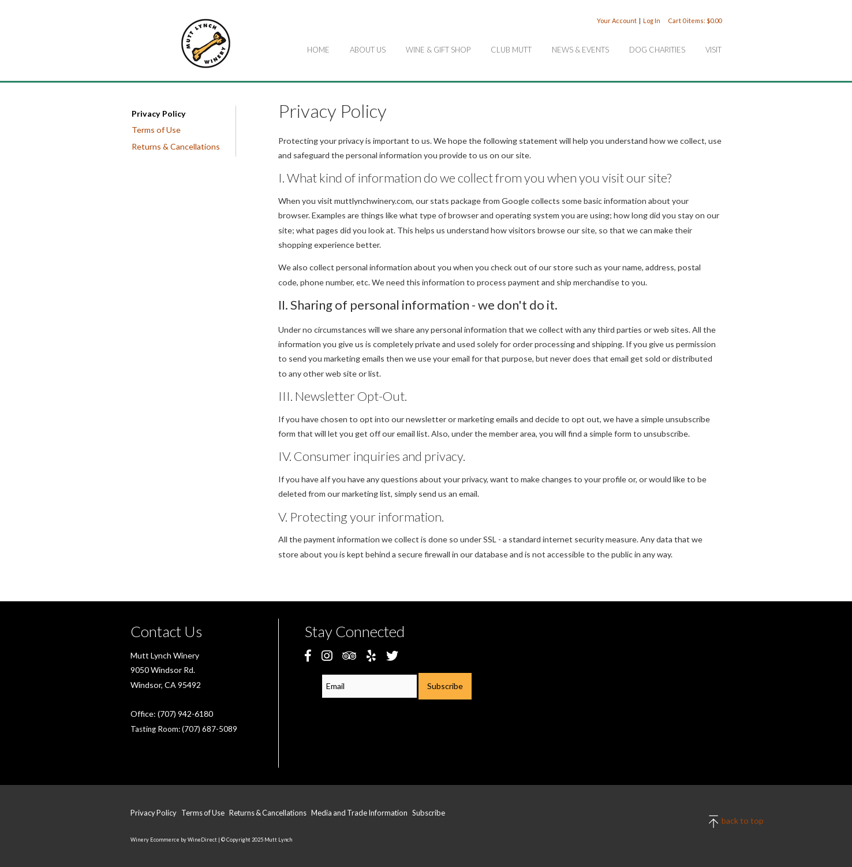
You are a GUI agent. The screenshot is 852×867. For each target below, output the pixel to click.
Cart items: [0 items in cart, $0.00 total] (695, 20)
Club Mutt (511, 49)
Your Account (617, 20)
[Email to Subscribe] (369, 686)
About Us (368, 49)
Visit (713, 49)
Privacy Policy (159, 113)
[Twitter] (392, 655)
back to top (714, 821)
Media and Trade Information (359, 812)
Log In (651, 20)
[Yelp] (371, 655)
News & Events (580, 49)
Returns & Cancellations (176, 146)
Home (318, 49)
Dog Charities (657, 49)
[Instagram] (327, 655)
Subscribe (428, 812)
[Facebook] (308, 655)
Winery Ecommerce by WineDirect (173, 839)
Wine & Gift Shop (438, 49)
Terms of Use (156, 130)
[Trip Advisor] (349, 655)
